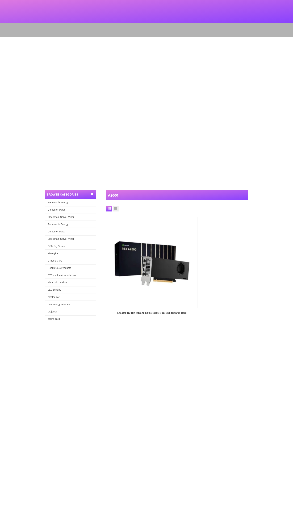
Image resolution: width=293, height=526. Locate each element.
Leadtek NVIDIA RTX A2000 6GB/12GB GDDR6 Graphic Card (128, 268)
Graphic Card (55, 260)
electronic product (57, 282)
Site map (4, 447)
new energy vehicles (59, 304)
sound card (54, 318)
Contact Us (5, 452)
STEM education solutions (62, 275)
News (3, 443)
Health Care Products (59, 268)
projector (52, 311)
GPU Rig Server (56, 246)
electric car (54, 297)
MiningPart (53, 253)
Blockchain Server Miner (61, 217)
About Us (4, 434)
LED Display (54, 289)
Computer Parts (56, 209)
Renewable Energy (58, 202)
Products (4, 438)
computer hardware (9, 461)
